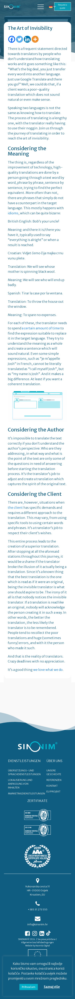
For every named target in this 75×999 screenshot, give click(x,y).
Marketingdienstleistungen (26, 793)
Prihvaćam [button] (28, 987)
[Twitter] (19, 39)
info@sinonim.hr (37, 924)
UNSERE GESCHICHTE (53, 772)
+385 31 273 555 (37, 909)
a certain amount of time (41, 328)
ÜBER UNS (54, 761)
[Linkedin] (27, 39)
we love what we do (48, 670)
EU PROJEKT (53, 791)
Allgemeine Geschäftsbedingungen (37, 942)
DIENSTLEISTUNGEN (24, 761)
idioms (13, 213)
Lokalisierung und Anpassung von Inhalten (20, 784)
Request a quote (62, 6)
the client (15, 508)
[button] (41, 7)
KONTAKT (52, 785)
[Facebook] (11, 39)
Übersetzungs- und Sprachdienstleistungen (24, 772)
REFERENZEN (53, 780)
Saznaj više (52, 987)
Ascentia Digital (42, 945)
